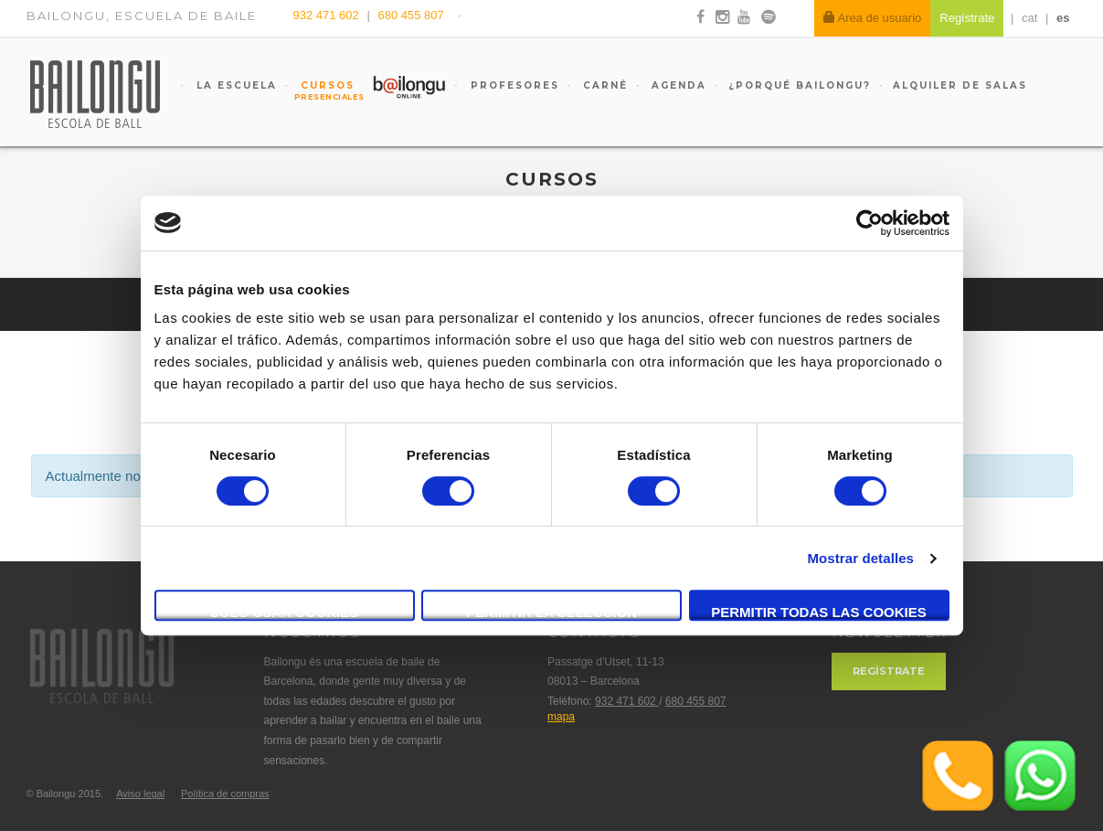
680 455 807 (410, 15)
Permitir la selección (551, 612)
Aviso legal (140, 793)
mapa (561, 716)
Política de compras (225, 793)
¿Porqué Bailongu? (799, 85)
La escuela (234, 85)
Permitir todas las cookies (819, 612)
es (1062, 18)
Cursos (320, 90)
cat (1029, 18)
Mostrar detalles (860, 558)
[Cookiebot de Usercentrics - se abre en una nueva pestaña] (869, 223)
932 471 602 (328, 15)
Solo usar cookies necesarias (284, 612)
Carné (603, 85)
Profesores (512, 85)
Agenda (676, 85)
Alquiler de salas (960, 85)
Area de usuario (872, 18)
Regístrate (889, 671)
